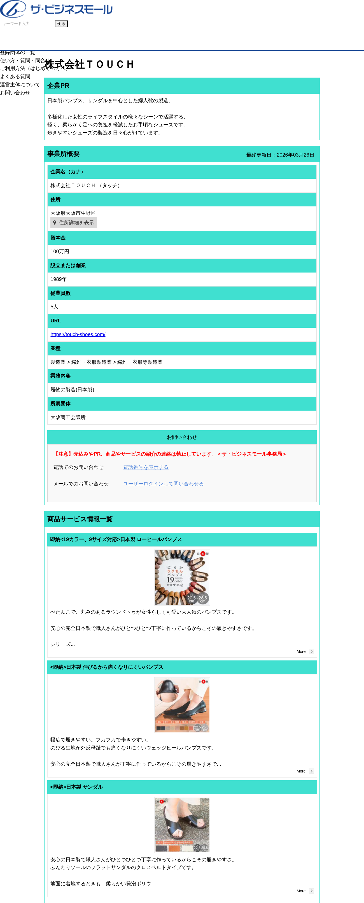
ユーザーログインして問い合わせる (163, 484)
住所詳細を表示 (76, 222)
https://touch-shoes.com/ (77, 334)
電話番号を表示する (146, 467)
